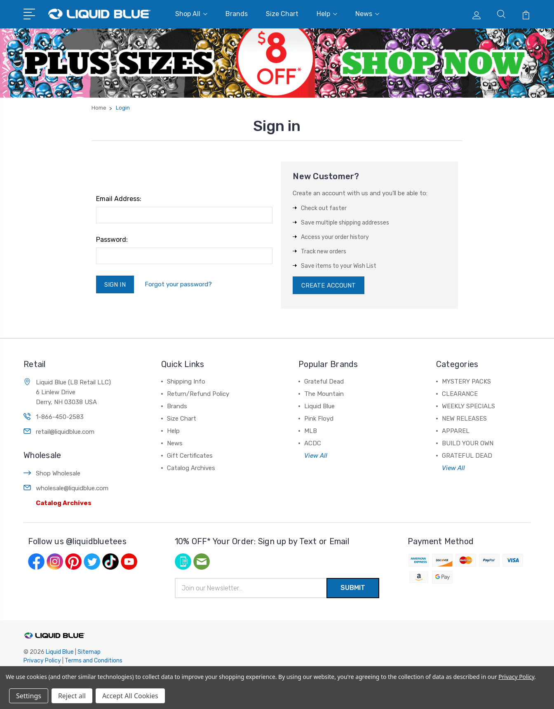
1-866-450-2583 (60, 417)
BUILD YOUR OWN (467, 443)
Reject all (72, 695)
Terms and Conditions (93, 661)
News (367, 14)
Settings (28, 695)
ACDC (312, 443)
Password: (112, 239)
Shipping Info (186, 382)
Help (327, 14)
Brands (236, 14)
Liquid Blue (319, 406)
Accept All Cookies (130, 695)
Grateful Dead (324, 382)
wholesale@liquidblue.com (72, 488)
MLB (310, 431)
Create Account (328, 285)
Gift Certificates (190, 456)
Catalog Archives (64, 503)
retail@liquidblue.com (65, 432)
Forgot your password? (180, 284)
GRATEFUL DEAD (467, 456)
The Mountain (324, 394)
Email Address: (118, 199)
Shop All (191, 14)
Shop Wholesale (58, 473)
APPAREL (455, 431)
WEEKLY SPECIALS (468, 406)
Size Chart (282, 14)
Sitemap (89, 652)
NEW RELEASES (464, 419)
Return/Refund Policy (198, 394)
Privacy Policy (42, 661)
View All (315, 456)
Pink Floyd (318, 419)
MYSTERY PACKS (466, 382)
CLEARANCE (460, 394)
